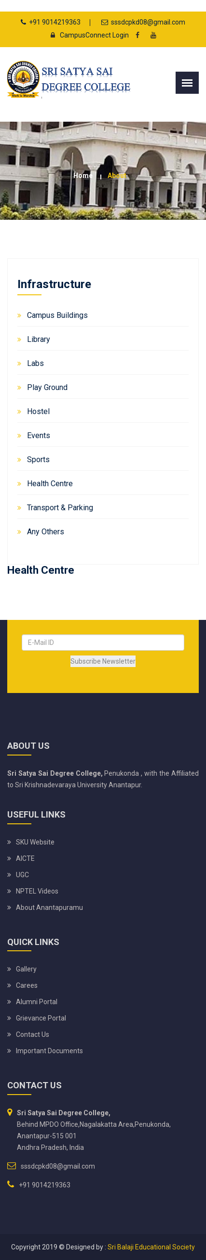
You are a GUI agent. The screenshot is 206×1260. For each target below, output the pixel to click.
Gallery (26, 969)
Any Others (45, 531)
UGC (22, 875)
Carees (27, 985)
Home (83, 175)
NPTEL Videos (37, 891)
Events (38, 435)
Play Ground (47, 387)
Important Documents (49, 1051)
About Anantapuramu (49, 907)
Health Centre (50, 483)
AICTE (25, 858)
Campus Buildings (57, 315)
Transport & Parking (60, 507)
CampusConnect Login (87, 35)
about (117, 175)
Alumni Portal (36, 1002)
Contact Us (32, 1034)
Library (38, 339)
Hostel (38, 411)
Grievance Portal (41, 1018)
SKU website (35, 842)
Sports (38, 459)
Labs (35, 363)
